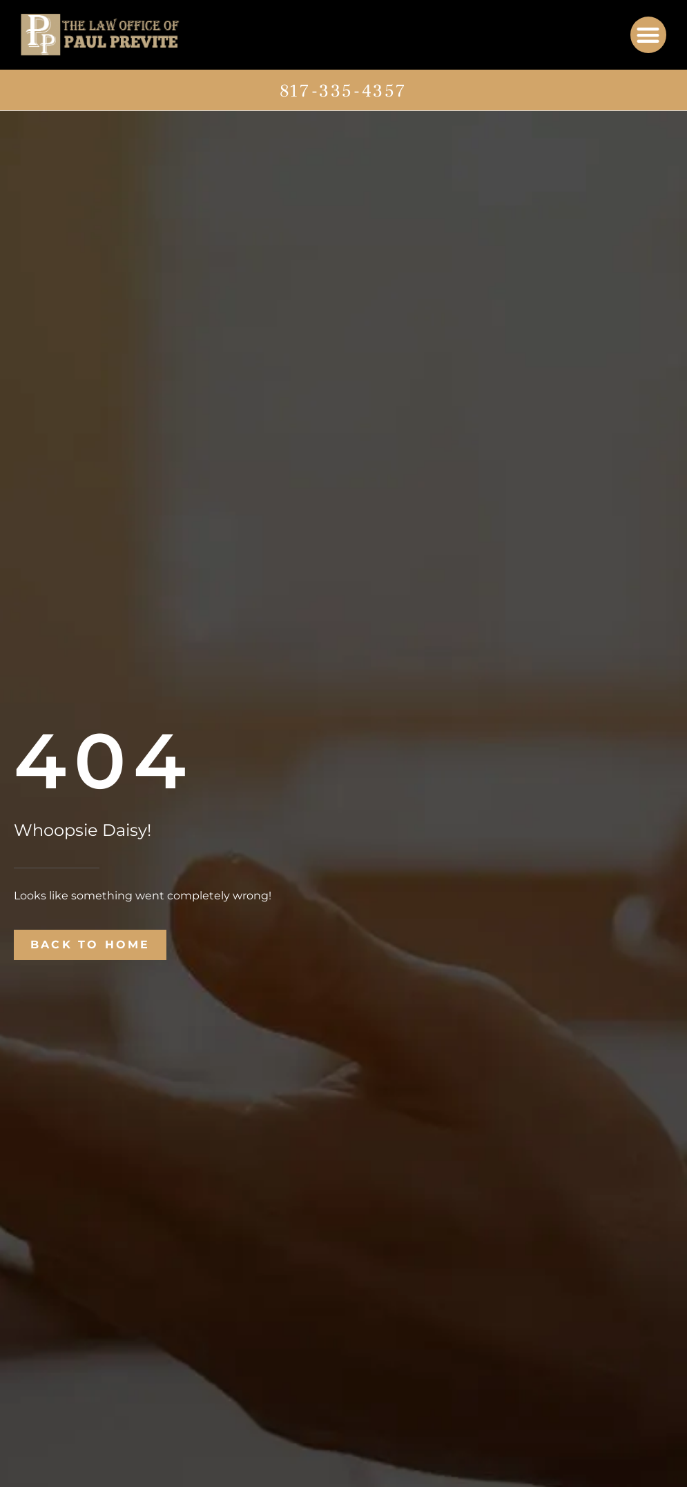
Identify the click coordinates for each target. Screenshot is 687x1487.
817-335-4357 (343, 91)
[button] (648, 35)
